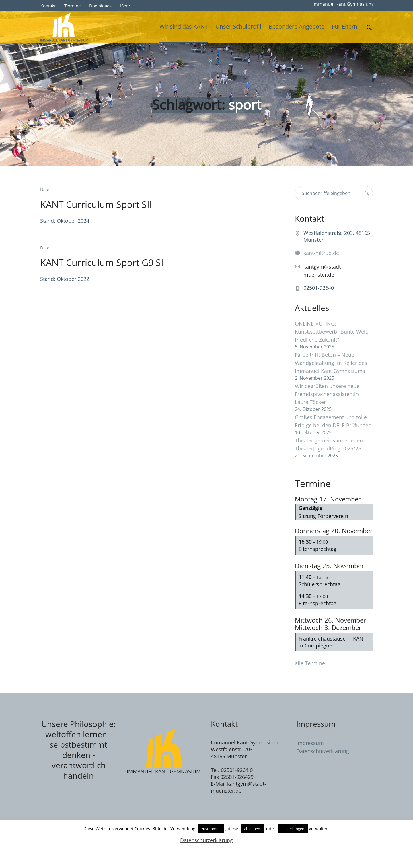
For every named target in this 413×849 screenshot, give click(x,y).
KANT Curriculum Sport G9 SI (101, 262)
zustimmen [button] (211, 828)
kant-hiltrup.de (321, 252)
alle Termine (310, 663)
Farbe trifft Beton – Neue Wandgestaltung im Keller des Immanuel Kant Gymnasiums (331, 362)
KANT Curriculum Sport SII (96, 204)
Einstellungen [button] (292, 828)
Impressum (310, 743)
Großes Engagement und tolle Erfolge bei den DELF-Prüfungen (333, 421)
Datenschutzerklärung (322, 751)
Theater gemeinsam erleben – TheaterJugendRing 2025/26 (331, 444)
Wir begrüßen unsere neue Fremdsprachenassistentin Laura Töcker (327, 394)
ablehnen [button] (252, 828)
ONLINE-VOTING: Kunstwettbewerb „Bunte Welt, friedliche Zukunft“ (332, 331)
